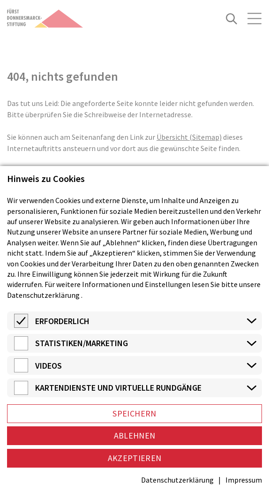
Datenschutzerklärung (43, 295)
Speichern (134, 413)
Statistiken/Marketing (81, 343)
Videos (48, 365)
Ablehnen (135, 435)
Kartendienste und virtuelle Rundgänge (118, 387)
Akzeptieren (135, 458)
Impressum (243, 479)
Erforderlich (62, 321)
